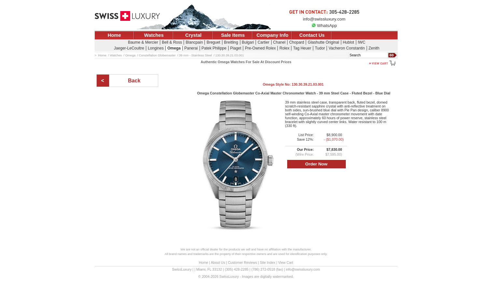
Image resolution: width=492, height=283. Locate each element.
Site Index (267, 262)
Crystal (193, 35)
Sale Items (233, 35)
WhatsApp (324, 25)
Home (114, 35)
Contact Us (312, 35)
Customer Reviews (242, 262)
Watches (154, 35)
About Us (218, 262)
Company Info (272, 35)
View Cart (285, 262)
